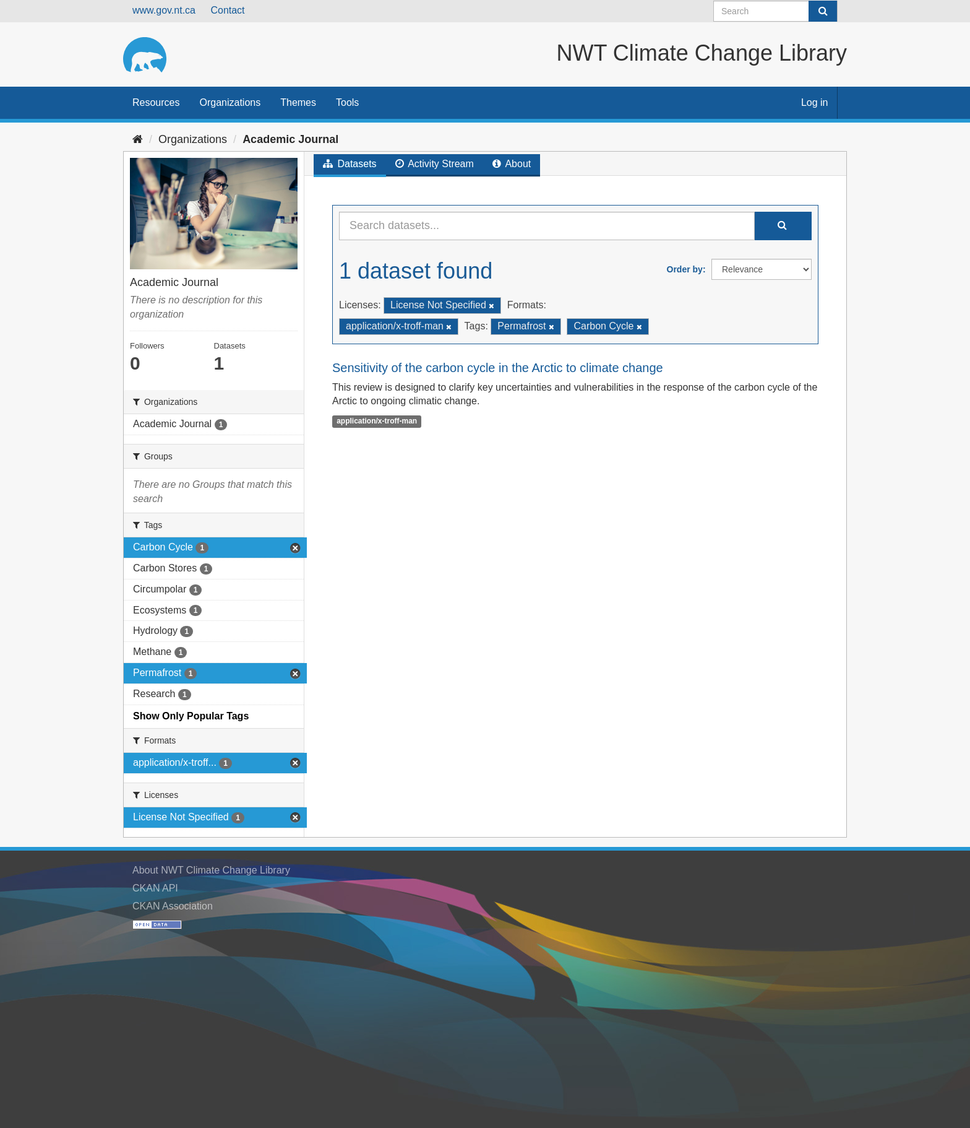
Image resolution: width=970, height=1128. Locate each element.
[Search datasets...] (547, 226)
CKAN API (155, 888)
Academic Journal (290, 139)
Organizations (229, 102)
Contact (227, 10)
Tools (347, 102)
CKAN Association (172, 906)
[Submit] (823, 11)
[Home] (137, 139)
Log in (814, 102)
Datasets (350, 163)
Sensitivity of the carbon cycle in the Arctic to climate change (497, 368)
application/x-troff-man (377, 421)
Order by (685, 269)
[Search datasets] (775, 11)
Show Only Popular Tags (191, 716)
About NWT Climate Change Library (211, 870)
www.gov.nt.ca (163, 10)
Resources (155, 102)
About (511, 163)
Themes (298, 102)
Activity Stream (434, 163)
